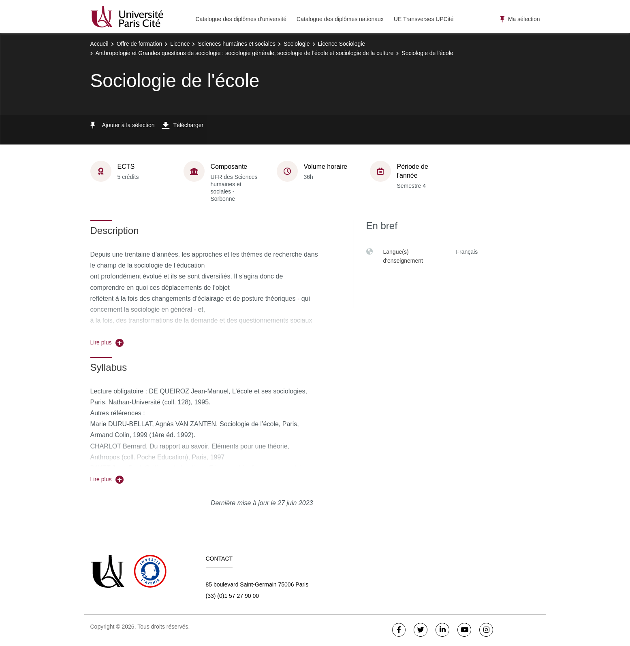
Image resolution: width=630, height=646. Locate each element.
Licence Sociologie (341, 43)
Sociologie (297, 43)
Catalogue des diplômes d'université (241, 19)
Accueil (99, 43)
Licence (180, 43)
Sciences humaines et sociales (236, 43)
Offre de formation (139, 43)
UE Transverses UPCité (424, 19)
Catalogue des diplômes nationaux (340, 19)
